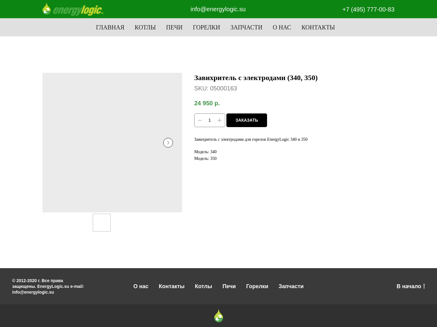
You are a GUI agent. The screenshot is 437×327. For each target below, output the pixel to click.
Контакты (318, 27)
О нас (282, 27)
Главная (110, 27)
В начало (411, 286)
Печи (174, 27)
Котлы (145, 27)
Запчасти (246, 27)
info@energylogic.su (218, 9)
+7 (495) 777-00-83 (368, 9)
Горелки (206, 27)
